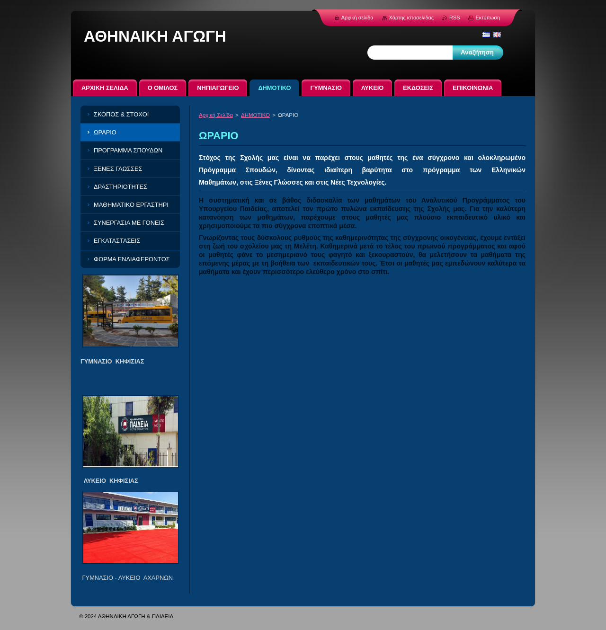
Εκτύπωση (487, 17)
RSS (454, 17)
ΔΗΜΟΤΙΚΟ (255, 115)
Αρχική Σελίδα (216, 115)
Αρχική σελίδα (357, 17)
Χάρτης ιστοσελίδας (411, 17)
